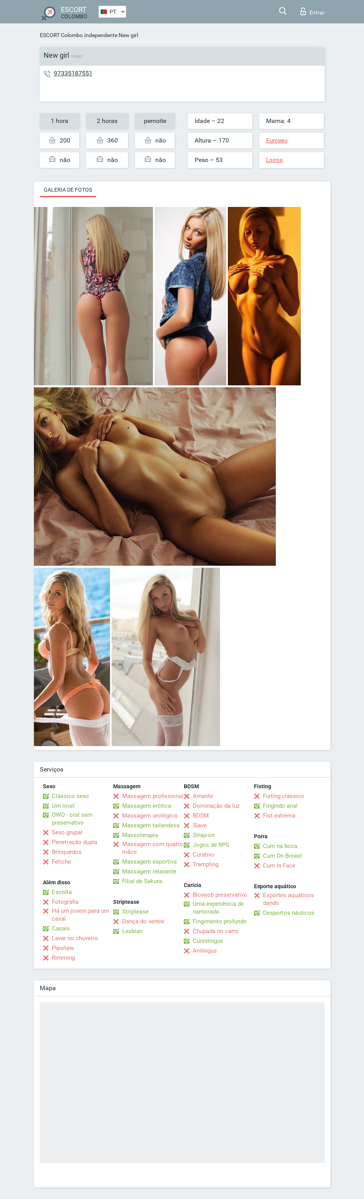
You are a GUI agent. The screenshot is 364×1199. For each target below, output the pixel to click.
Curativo (204, 854)
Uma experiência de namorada (218, 907)
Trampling (205, 864)
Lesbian (132, 931)
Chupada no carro (216, 931)
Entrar (312, 11)
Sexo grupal (67, 832)
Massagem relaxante (149, 871)
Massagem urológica (149, 815)
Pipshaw (63, 947)
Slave (200, 825)
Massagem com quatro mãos (152, 848)
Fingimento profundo (220, 921)
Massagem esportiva (149, 861)
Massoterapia (140, 835)
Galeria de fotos (68, 190)
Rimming (63, 957)
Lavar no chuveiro (75, 938)
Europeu (277, 140)
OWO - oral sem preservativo (72, 818)
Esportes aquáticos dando (288, 899)
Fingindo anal (280, 805)
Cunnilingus (208, 940)
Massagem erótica (146, 805)
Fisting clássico (283, 796)
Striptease (135, 911)
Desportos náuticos (288, 912)
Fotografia (65, 901)
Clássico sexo (70, 796)
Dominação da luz (216, 805)
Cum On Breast (282, 855)
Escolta (62, 892)
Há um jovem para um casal (80, 914)
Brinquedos (67, 851)
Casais (61, 928)
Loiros (274, 160)
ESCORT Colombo (61, 35)
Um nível (63, 805)
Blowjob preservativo (220, 894)
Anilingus (205, 950)
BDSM (201, 815)
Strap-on (204, 835)
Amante (203, 796)
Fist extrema (279, 815)
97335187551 (73, 73)
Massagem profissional (152, 796)
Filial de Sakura (142, 881)
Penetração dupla (74, 842)
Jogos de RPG (211, 844)
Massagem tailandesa (150, 825)
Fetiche (61, 861)
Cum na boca (280, 846)
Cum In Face (279, 865)
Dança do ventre (143, 921)
